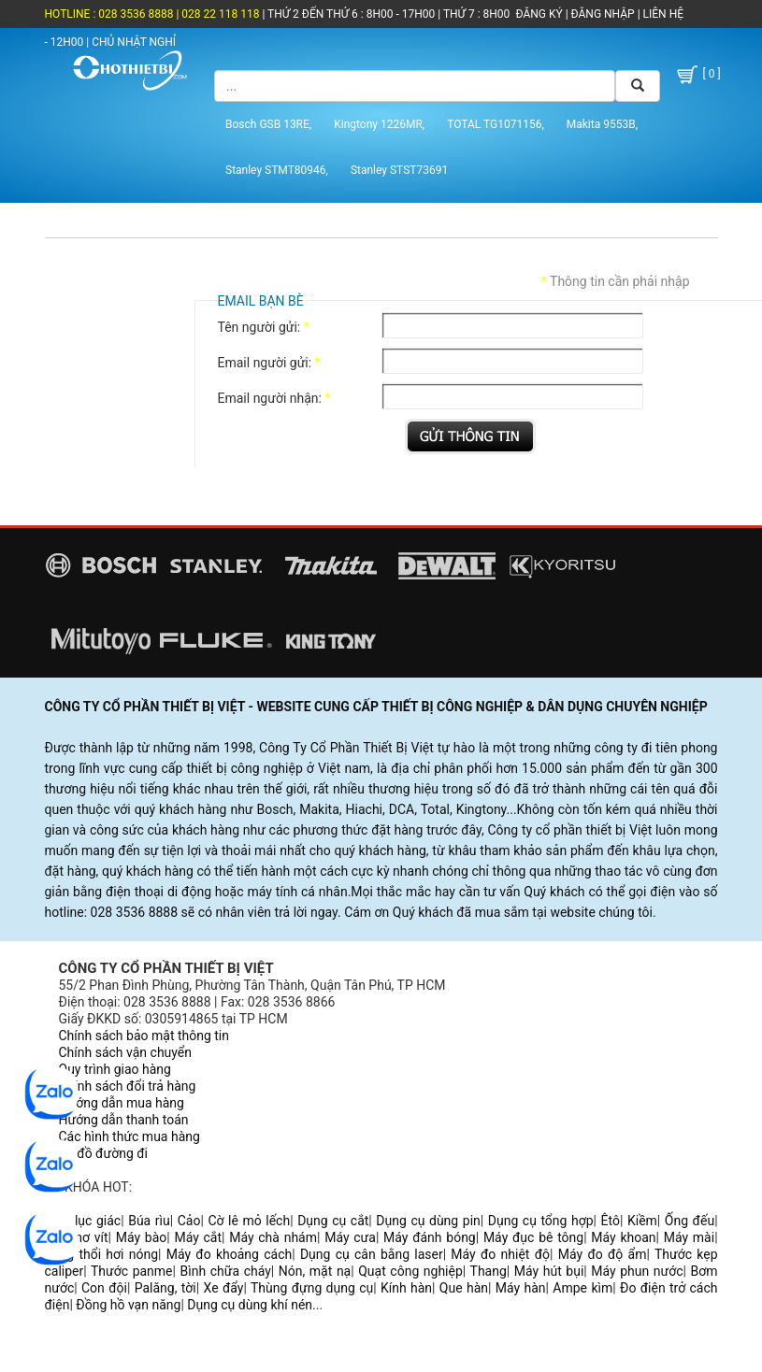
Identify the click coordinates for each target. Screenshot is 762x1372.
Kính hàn (406, 1287)
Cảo (189, 1220)
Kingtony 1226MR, (379, 124)
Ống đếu (689, 1220)
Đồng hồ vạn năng (128, 1304)
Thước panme (132, 1271)
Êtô (610, 1220)
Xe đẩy (224, 1287)
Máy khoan (623, 1237)
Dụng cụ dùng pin (428, 1220)
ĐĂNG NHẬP (603, 14)
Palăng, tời (165, 1287)
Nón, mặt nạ (315, 1271)
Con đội (104, 1287)
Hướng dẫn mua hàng (121, 1102)
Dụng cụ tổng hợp (541, 1220)
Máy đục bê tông (533, 1237)
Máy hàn (521, 1287)
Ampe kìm (582, 1287)
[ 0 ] (697, 75)
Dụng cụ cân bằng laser (371, 1254)
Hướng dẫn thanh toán (124, 1119)
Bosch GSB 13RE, (268, 124)
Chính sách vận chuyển (126, 1052)
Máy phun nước (637, 1271)
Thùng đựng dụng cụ (312, 1287)
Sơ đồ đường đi (103, 1153)
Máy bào (141, 1237)
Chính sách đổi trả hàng (127, 1086)
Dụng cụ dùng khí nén (249, 1304)
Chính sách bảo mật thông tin (144, 1035)
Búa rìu (149, 1220)
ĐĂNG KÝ (539, 14)
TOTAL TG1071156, (495, 124)
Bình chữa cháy (225, 1271)
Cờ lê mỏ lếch (249, 1220)
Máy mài (689, 1237)
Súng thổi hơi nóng (102, 1254)
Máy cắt (198, 1237)
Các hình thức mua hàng (129, 1136)
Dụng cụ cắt (332, 1220)
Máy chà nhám (273, 1237)
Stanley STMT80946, (276, 170)
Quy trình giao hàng (115, 1069)
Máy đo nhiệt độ (500, 1254)
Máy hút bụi (549, 1271)
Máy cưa (350, 1237)
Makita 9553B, (602, 124)
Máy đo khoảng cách (229, 1254)
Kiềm (642, 1220)
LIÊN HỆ (661, 14)
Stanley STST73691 (399, 170)
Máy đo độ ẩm (602, 1254)
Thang (488, 1271)
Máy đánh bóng (429, 1237)
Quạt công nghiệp (410, 1271)
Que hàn (463, 1287)
